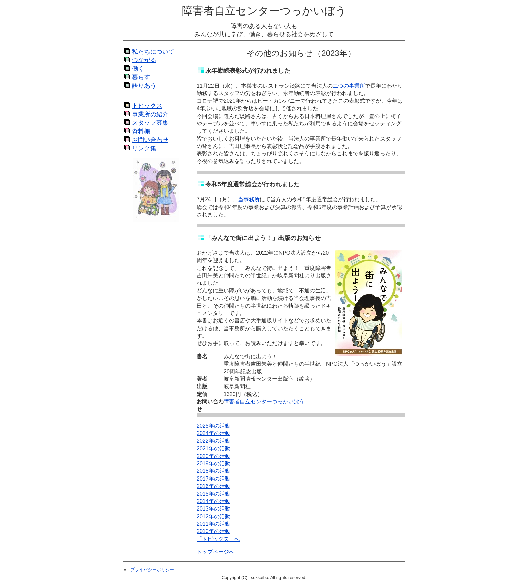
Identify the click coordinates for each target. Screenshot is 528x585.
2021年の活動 (213, 448)
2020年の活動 (213, 456)
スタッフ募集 (150, 122)
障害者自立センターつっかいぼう (264, 11)
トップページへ (215, 552)
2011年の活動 (213, 524)
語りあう (144, 85)
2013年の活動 (213, 509)
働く (138, 68)
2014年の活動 (213, 501)
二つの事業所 (349, 86)
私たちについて (153, 51)
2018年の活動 (213, 471)
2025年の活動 (213, 426)
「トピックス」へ (218, 539)
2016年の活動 (213, 486)
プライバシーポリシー (152, 569)
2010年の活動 (213, 531)
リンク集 (144, 148)
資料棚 (141, 131)
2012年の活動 (213, 516)
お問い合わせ (150, 139)
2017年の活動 (213, 479)
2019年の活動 (213, 463)
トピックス (147, 105)
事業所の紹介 (150, 114)
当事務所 (249, 199)
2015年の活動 (213, 494)
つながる (144, 60)
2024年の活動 (213, 433)
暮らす (141, 77)
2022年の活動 (213, 441)
